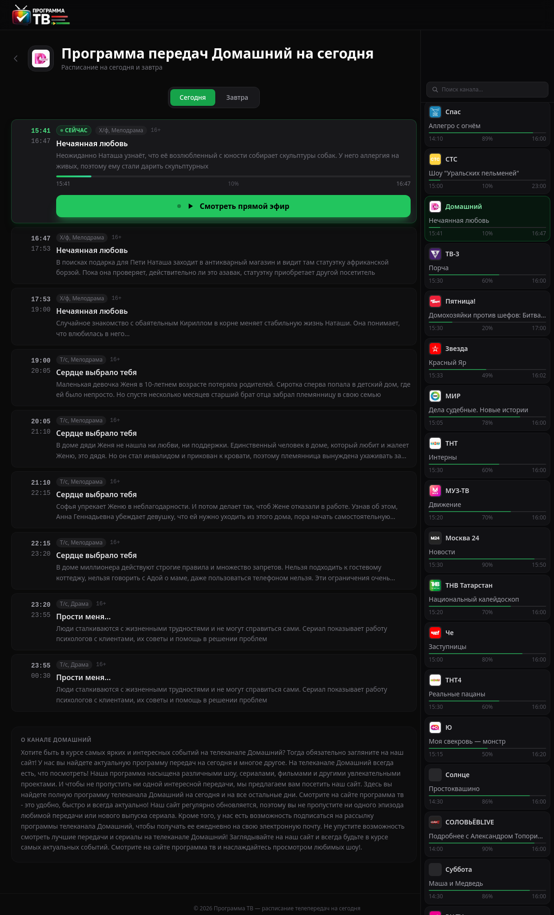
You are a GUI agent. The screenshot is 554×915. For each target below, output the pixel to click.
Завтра (237, 97)
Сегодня (193, 97)
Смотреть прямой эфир (233, 206)
